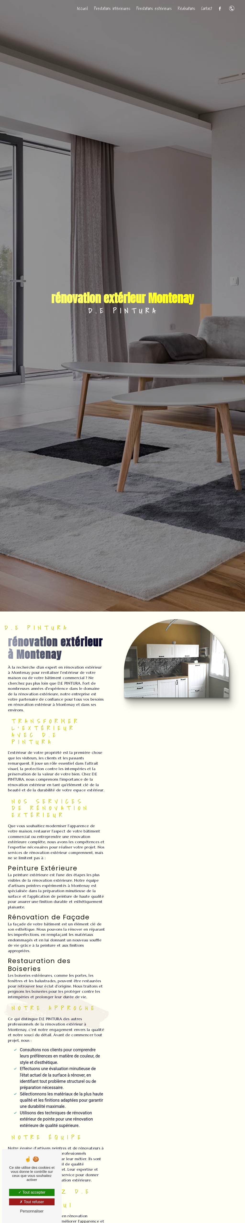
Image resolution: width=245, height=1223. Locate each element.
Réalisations (186, 8)
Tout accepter (31, 1192)
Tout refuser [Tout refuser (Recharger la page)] (32, 1202)
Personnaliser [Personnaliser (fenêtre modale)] (32, 1211)
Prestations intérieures (112, 8)
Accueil (82, 8)
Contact (206, 8)
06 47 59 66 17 (231, 8)
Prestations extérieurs (153, 8)
